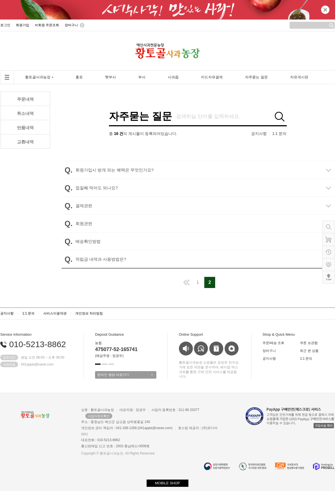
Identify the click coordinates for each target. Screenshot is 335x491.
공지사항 (259, 133)
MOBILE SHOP (167, 483)
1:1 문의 (279, 133)
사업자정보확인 (99, 416)
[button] (98, 364)
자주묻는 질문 (140, 116)
